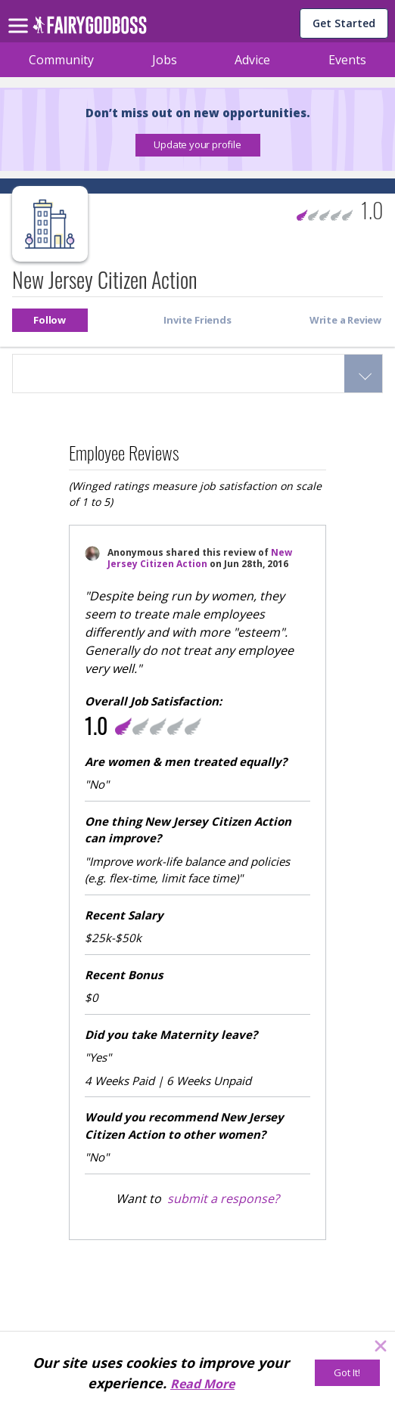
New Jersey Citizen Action (199, 558)
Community (61, 59)
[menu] (20, 13)
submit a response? (223, 1198)
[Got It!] (347, 1373)
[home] (90, 29)
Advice (252, 59)
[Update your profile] (197, 145)
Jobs (164, 59)
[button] (197, 145)
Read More (202, 1383)
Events (347, 59)
